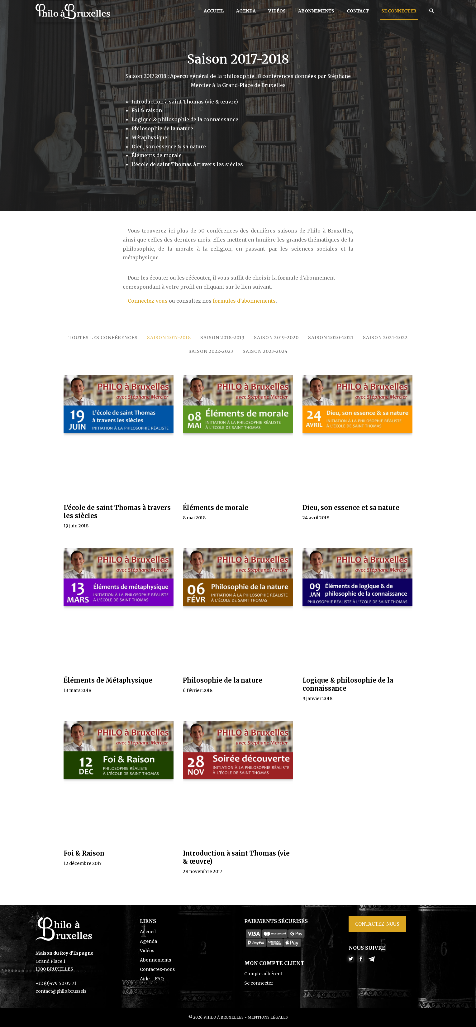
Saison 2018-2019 (222, 337)
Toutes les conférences (103, 337)
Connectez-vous (148, 301)
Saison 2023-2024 (265, 351)
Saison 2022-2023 (210, 351)
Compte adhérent (263, 974)
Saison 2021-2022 (385, 337)
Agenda (246, 11)
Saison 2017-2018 (169, 337)
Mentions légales (268, 1017)
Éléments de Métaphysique (108, 680)
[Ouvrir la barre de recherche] (431, 11)
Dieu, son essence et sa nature (350, 507)
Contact (358, 11)
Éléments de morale (215, 507)
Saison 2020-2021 (331, 337)
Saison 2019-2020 (276, 337)
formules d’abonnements (244, 301)
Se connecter (398, 11)
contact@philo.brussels (61, 991)
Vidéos (277, 11)
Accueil (214, 11)
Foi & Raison (84, 853)
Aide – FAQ (152, 978)
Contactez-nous (157, 969)
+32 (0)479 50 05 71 (56, 983)
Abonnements (316, 11)
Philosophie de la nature (222, 680)
